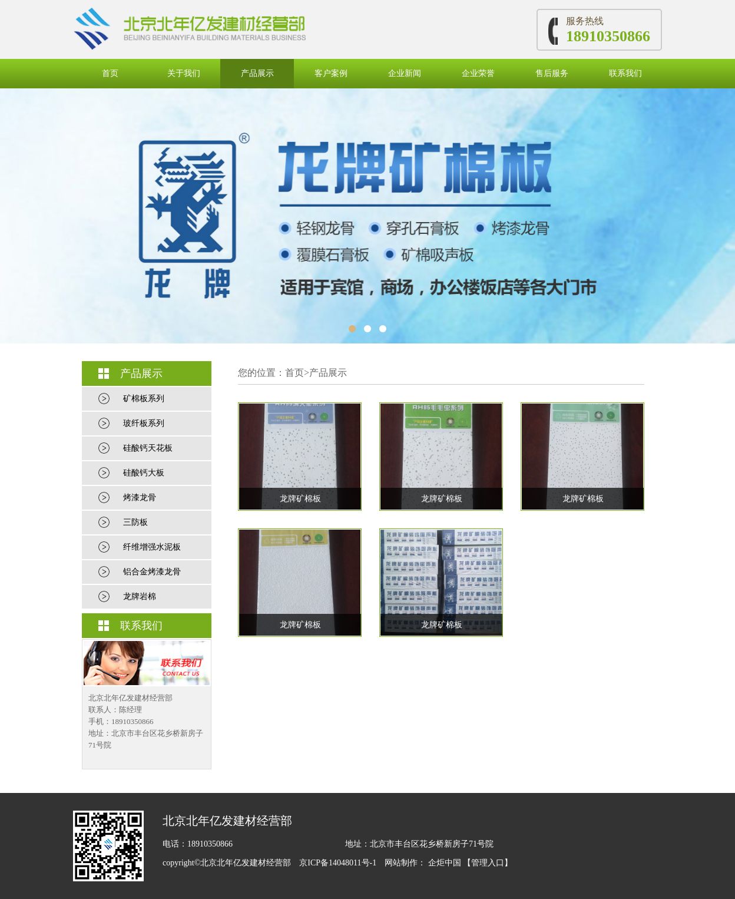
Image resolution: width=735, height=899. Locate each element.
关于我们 (183, 73)
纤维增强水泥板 (152, 547)
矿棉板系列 (143, 398)
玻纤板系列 (143, 423)
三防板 (135, 522)
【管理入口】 (487, 862)
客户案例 (330, 73)
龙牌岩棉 (139, 596)
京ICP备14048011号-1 (338, 862)
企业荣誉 (478, 73)
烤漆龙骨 (139, 497)
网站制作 (401, 862)
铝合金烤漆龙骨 (152, 571)
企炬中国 (444, 862)
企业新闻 (404, 73)
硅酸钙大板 (143, 472)
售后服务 (551, 73)
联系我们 (625, 73)
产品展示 (257, 73)
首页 (110, 73)
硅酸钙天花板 (148, 448)
